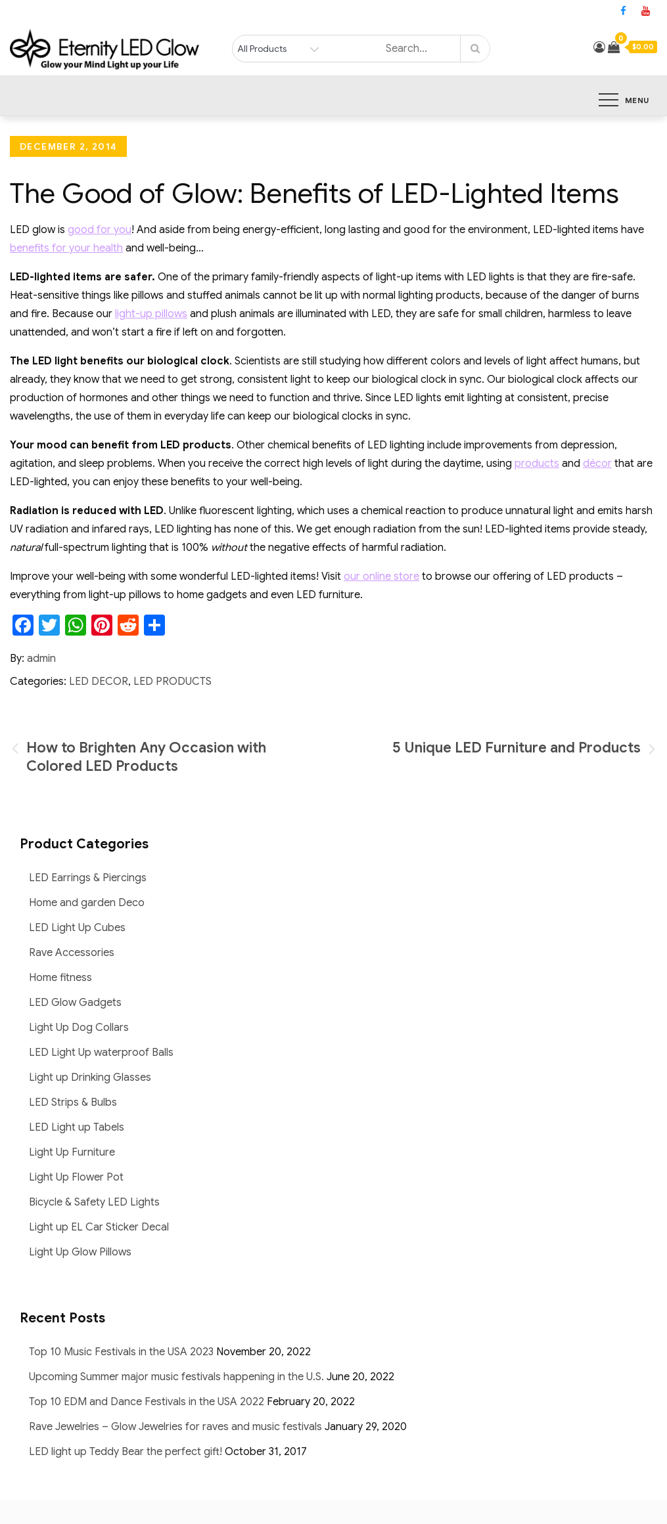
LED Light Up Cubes (77, 927)
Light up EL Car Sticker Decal (99, 1227)
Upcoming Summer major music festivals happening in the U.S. (176, 1376)
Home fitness (60, 977)
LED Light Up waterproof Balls (101, 1052)
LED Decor (98, 681)
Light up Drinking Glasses (90, 1077)
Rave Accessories (71, 952)
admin (41, 658)
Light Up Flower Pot (76, 1177)
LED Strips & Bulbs (73, 1102)
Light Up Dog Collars (79, 1027)
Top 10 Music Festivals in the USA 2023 (121, 1352)
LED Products (172, 681)
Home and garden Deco (87, 902)
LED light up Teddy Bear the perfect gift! (125, 1451)
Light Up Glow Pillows (80, 1252)
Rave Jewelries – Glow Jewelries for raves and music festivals (175, 1426)
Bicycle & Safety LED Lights (94, 1202)
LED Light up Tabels (76, 1127)
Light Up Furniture (72, 1152)
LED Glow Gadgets (75, 1002)
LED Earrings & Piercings (88, 877)
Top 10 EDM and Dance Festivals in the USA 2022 (146, 1401)
